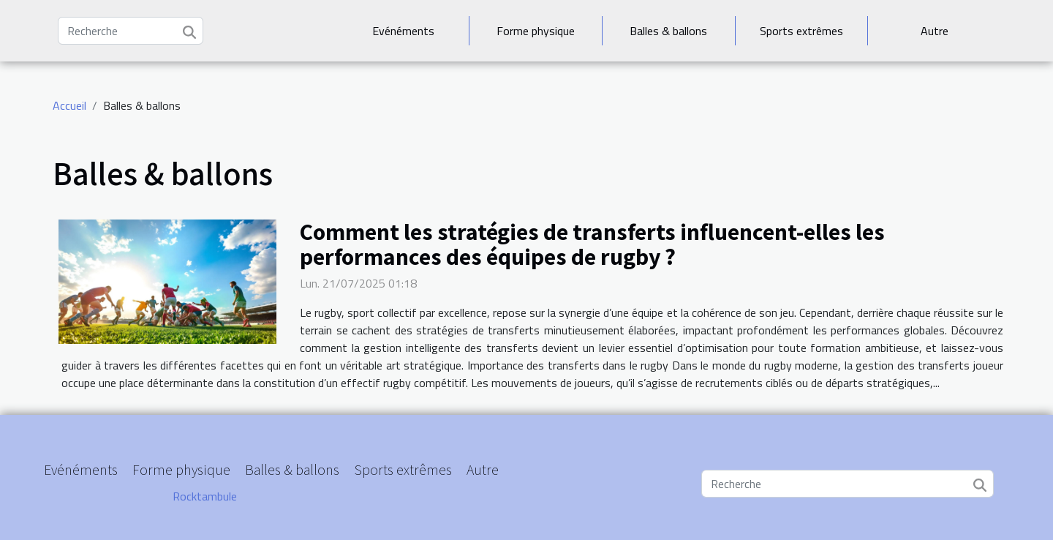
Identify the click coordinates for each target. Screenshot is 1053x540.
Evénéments (403, 31)
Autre (934, 31)
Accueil (69, 105)
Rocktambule (205, 496)
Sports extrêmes (801, 31)
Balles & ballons (668, 31)
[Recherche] (130, 31)
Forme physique (536, 31)
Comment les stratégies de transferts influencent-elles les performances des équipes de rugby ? (592, 244)
